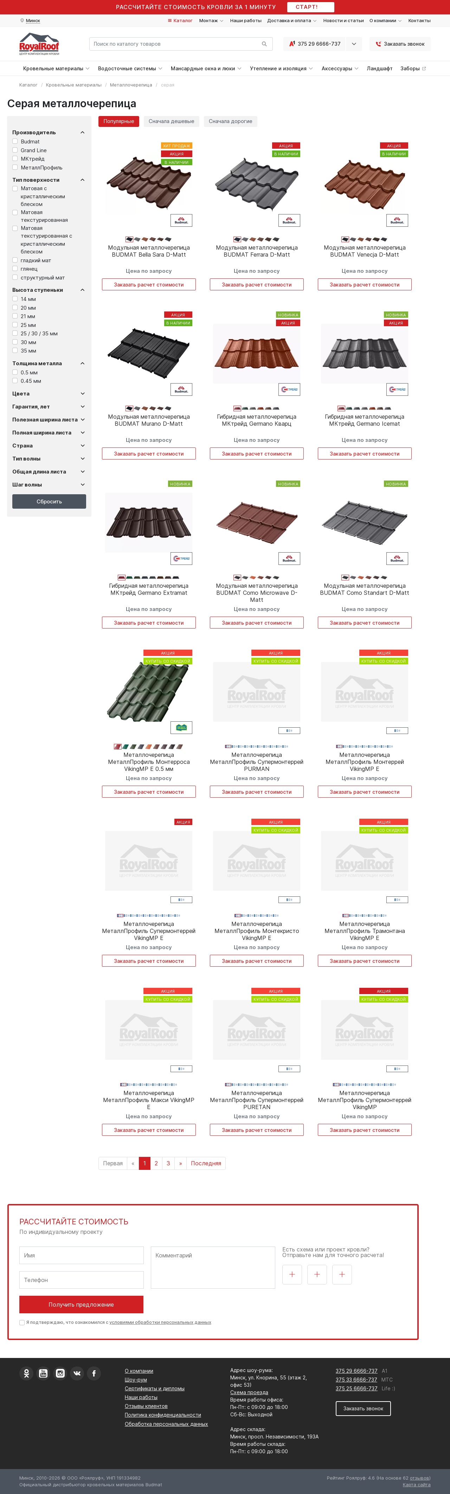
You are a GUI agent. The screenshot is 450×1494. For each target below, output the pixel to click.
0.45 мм (31, 381)
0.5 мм (29, 372)
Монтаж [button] (212, 20)
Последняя (206, 1163)
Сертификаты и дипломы (155, 1388)
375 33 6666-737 (356, 1380)
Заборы (413, 68)
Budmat (30, 141)
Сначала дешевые (171, 121)
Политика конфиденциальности (163, 1415)
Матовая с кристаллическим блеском (43, 196)
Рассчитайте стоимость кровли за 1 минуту (196, 7)
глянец (29, 268)
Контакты (420, 20)
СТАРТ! (311, 7)
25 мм (28, 325)
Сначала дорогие (230, 121)
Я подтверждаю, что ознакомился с (118, 1322)
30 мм (28, 342)
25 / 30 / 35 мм (39, 333)
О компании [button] (386, 20)
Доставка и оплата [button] (292, 20)
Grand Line (34, 150)
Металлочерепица (131, 85)
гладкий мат (36, 260)
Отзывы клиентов (146, 1406)
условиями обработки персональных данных (160, 1322)
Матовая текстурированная (44, 216)
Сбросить (49, 501)
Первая (113, 1163)
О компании (139, 1371)
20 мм (28, 307)
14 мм (28, 299)
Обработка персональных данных (166, 1424)
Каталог (180, 20)
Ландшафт (380, 68)
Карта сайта (417, 1484)
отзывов (419, 1478)
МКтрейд (33, 158)
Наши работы (246, 20)
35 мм (28, 350)
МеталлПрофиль (42, 167)
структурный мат (43, 277)
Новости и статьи (343, 20)
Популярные (118, 121)
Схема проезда (249, 1392)
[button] (29, 21)
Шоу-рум (136, 1380)
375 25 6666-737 (357, 1388)
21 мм (28, 316)
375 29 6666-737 (314, 44)
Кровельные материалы (74, 85)
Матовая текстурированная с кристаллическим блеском (46, 240)
